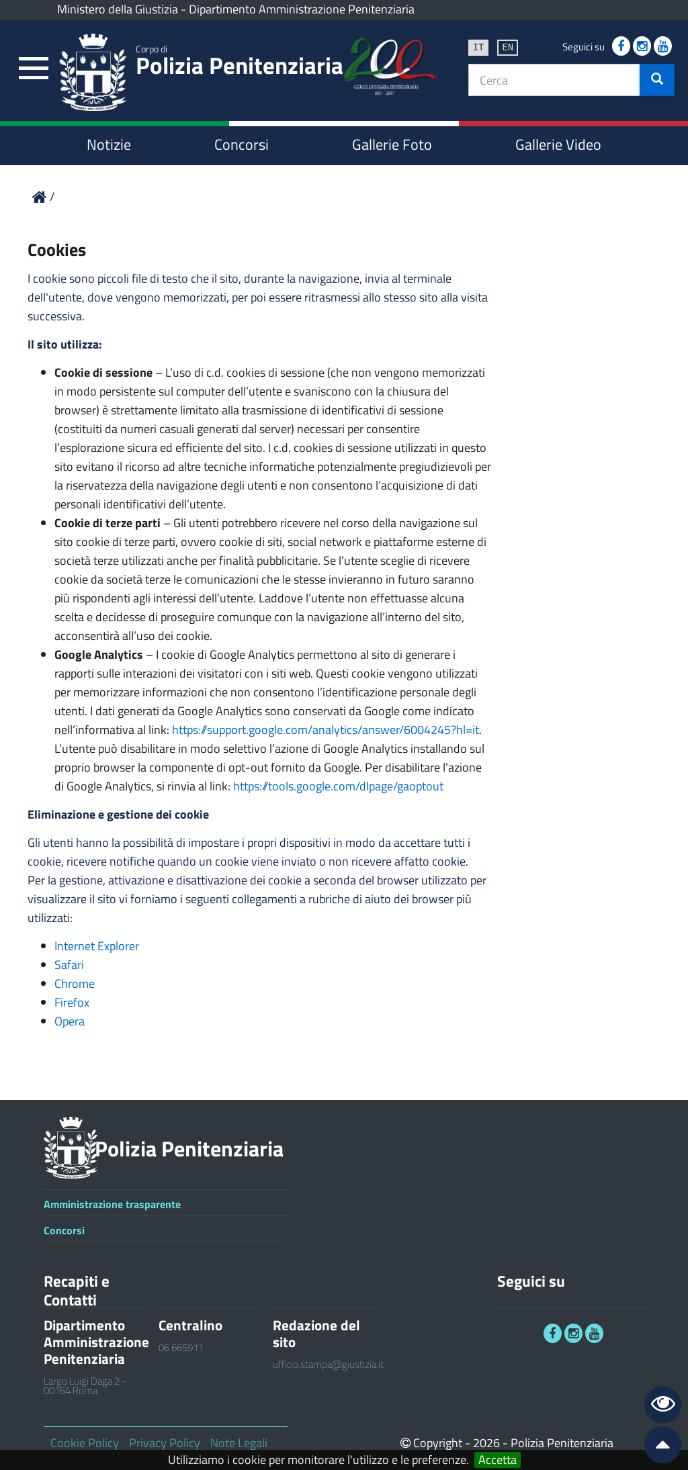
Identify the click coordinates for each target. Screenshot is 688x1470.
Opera (69, 1021)
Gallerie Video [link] (558, 144)
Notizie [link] (109, 144)
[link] (33, 69)
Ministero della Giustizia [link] (117, 9)
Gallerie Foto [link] (392, 144)
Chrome (74, 983)
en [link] (507, 46)
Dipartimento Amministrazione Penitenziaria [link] (302, 9)
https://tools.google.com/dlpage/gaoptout (338, 786)
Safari (69, 965)
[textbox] (554, 80)
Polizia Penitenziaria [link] (239, 62)
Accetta (497, 1460)
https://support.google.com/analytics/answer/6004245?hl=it (325, 730)
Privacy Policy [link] (164, 1443)
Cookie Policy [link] (84, 1443)
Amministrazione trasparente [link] (112, 1204)
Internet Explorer (96, 946)
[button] (657, 80)
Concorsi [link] (241, 144)
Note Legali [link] (238, 1443)
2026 (486, 1443)
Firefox (71, 1002)
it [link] (478, 46)
